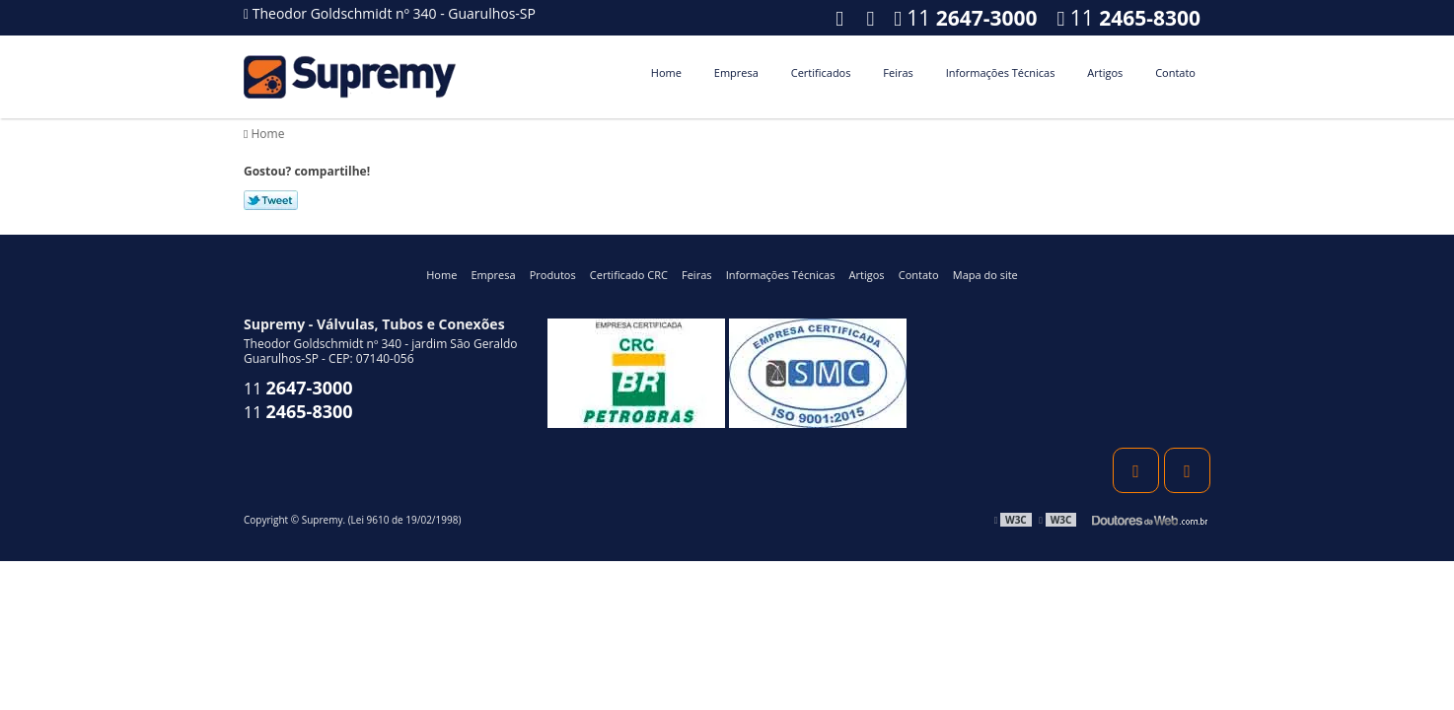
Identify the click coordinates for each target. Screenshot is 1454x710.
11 (1128, 18)
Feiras (897, 72)
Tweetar (271, 200)
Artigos (1105, 72)
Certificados (821, 72)
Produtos (553, 274)
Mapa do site (985, 274)
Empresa (736, 72)
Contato (1175, 72)
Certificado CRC (629, 274)
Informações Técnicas (1000, 72)
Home (666, 72)
